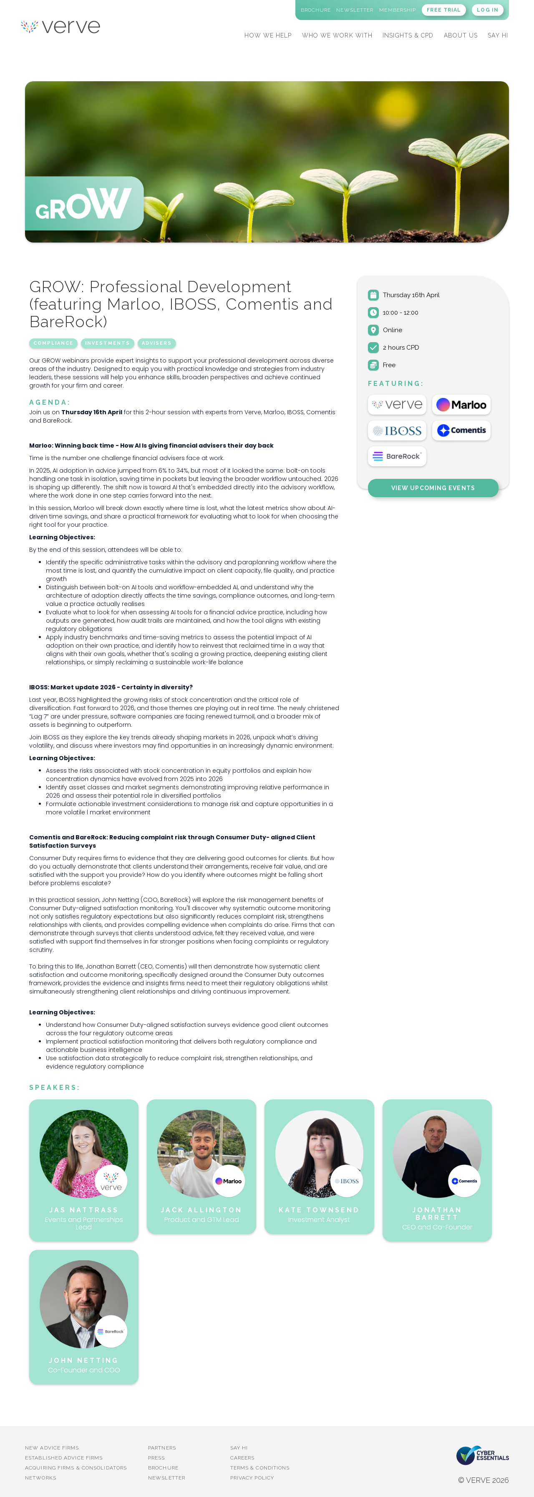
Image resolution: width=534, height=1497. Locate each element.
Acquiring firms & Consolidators (76, 1468)
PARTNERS (162, 1448)
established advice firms (64, 1458)
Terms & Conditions (260, 1468)
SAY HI (498, 35)
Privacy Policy (252, 1478)
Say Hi (239, 1448)
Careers (242, 1458)
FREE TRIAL (444, 10)
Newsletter (166, 1478)
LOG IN (488, 10)
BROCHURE (163, 1468)
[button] (268, 34)
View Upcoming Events (433, 488)
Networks (40, 1478)
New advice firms (52, 1448)
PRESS (156, 1458)
